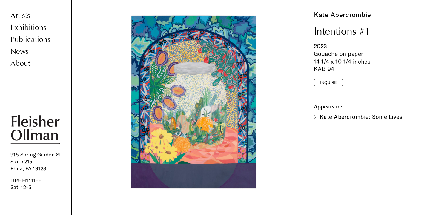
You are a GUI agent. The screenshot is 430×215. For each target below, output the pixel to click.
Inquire (328, 82)
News (19, 51)
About (20, 63)
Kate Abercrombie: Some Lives (361, 116)
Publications (30, 39)
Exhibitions (28, 27)
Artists (20, 15)
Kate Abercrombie (342, 14)
